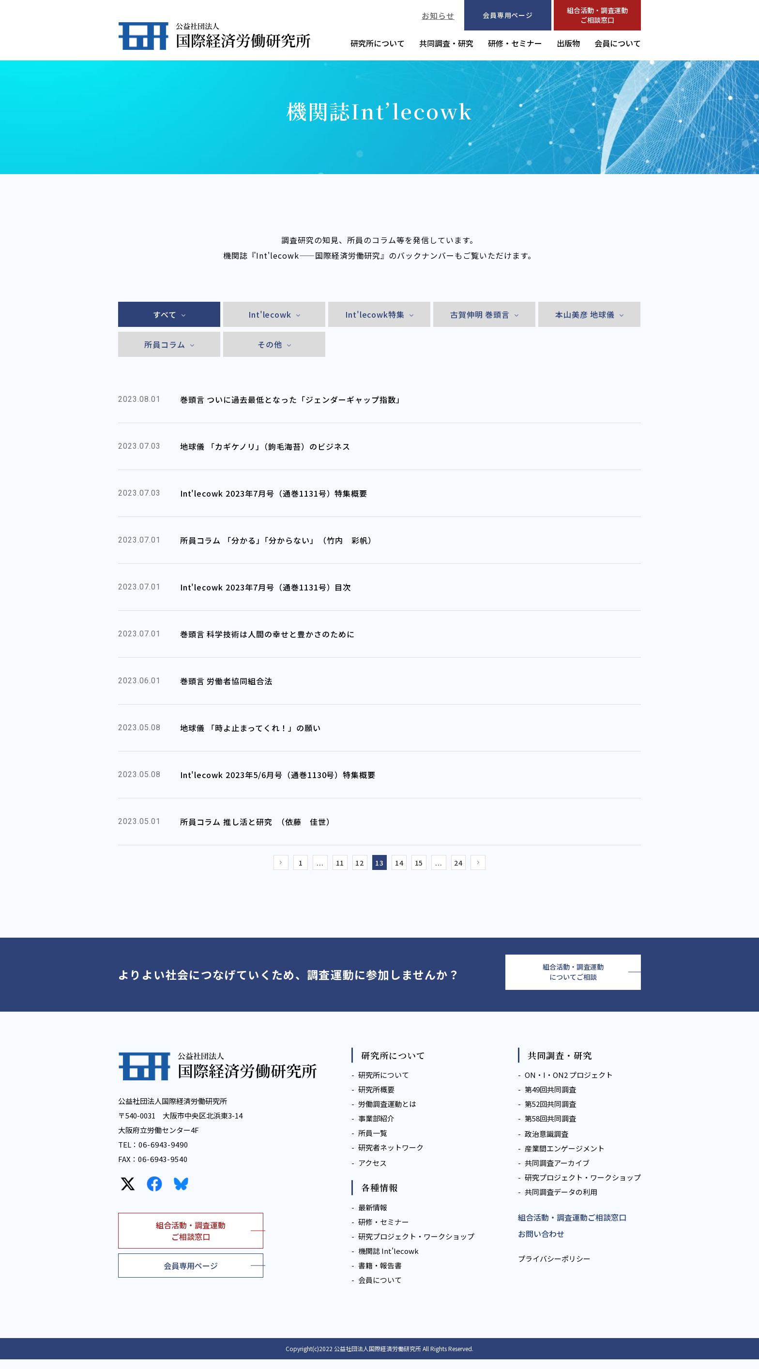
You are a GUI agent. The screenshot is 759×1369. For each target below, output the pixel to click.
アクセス (372, 1173)
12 (355, 865)
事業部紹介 (376, 1128)
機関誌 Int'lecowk (388, 1260)
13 (379, 865)
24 (476, 865)
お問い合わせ (541, 1244)
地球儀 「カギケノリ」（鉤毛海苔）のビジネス (265, 446)
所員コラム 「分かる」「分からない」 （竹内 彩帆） (278, 540)
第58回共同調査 (550, 1128)
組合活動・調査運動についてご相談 (573, 979)
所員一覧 (372, 1143)
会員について (617, 43)
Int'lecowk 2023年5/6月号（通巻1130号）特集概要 (278, 774)
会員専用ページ (191, 1275)
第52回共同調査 (550, 1114)
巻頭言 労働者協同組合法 (226, 681)
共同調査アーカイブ (557, 1173)
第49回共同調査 (550, 1099)
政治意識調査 (546, 1144)
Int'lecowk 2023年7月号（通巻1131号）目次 (265, 587)
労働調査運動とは (387, 1114)
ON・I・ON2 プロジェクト (569, 1085)
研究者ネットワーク (391, 1157)
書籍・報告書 (380, 1275)
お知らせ (438, 15)
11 (331, 865)
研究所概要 (376, 1099)
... (307, 865)
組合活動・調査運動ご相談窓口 (597, 15)
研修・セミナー (515, 43)
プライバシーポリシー (554, 1269)
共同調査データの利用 (561, 1202)
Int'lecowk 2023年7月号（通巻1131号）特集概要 (274, 493)
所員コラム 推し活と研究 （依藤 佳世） (257, 821)
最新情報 (372, 1217)
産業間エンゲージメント (565, 1158)
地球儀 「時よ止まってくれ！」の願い (250, 728)
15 (428, 865)
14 (404, 865)
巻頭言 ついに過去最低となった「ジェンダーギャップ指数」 (292, 399)
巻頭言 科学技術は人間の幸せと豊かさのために (267, 634)
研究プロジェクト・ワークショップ (416, 1246)
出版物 (568, 43)
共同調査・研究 (446, 43)
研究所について (377, 43)
